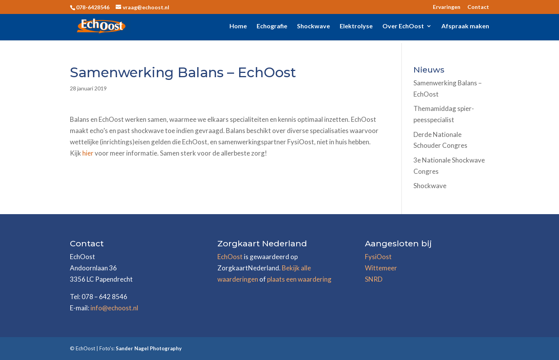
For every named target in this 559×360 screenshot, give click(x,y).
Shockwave (313, 26)
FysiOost (378, 257)
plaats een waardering (299, 279)
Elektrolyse (356, 26)
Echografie (272, 26)
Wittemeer (381, 268)
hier (88, 153)
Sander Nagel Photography (149, 348)
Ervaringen (446, 7)
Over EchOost (403, 26)
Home (238, 26)
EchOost (230, 257)
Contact (478, 7)
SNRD (373, 279)
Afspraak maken (465, 26)
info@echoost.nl (114, 308)
